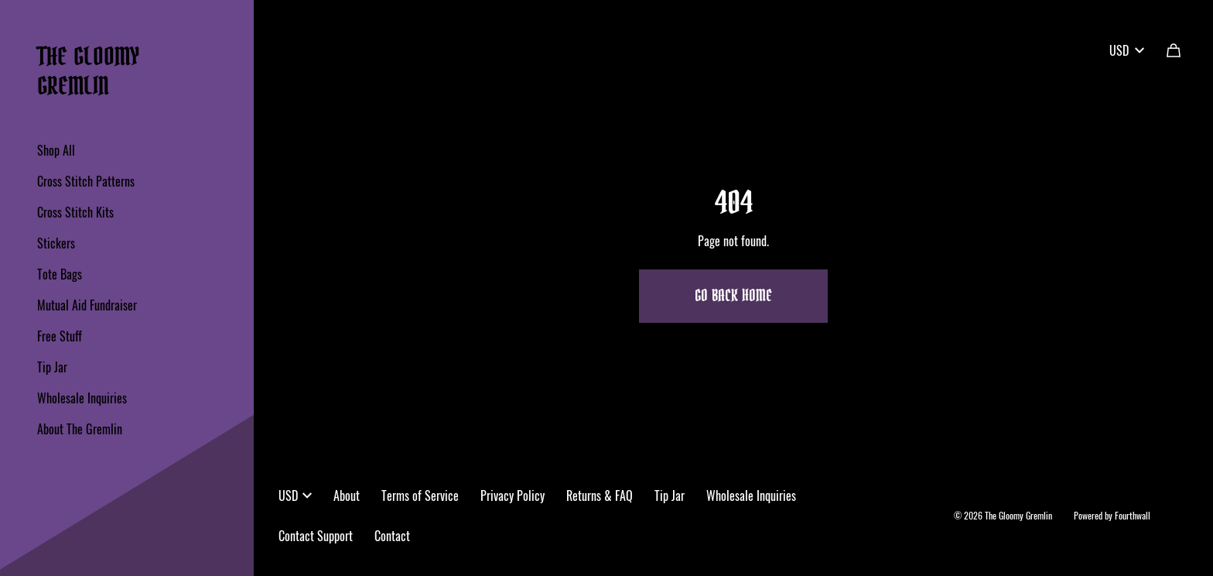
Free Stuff (59, 336)
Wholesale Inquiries (82, 398)
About (346, 495)
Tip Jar (52, 367)
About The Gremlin (79, 429)
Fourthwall (1132, 515)
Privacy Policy (512, 495)
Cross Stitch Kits (75, 212)
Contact (392, 535)
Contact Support (315, 535)
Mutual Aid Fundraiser (87, 305)
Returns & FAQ (599, 495)
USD (1126, 50)
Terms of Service (420, 495)
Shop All (56, 150)
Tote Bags (59, 274)
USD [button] (295, 495)
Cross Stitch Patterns (86, 181)
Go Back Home (733, 296)
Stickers (56, 243)
